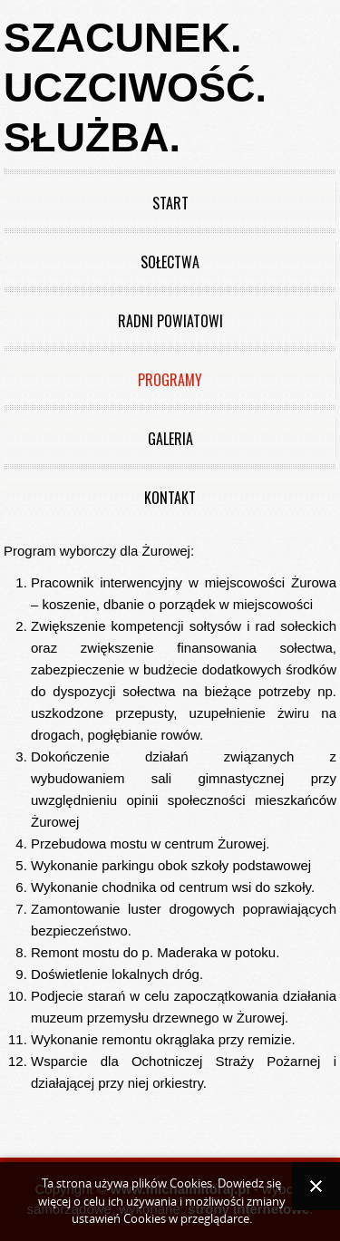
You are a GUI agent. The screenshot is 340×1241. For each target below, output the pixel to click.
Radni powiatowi (170, 321)
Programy (170, 380)
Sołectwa (170, 262)
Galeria (170, 439)
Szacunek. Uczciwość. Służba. (135, 87)
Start (170, 203)
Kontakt (170, 498)
